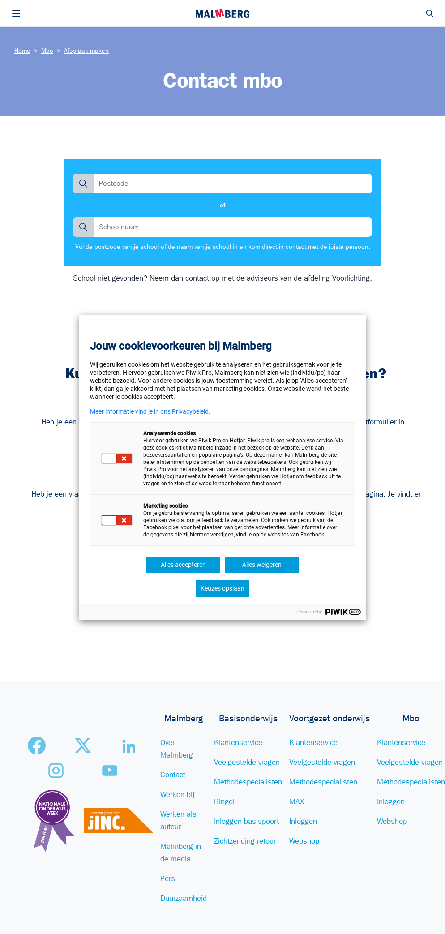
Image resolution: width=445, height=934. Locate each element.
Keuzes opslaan (222, 588)
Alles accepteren (183, 564)
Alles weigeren (262, 564)
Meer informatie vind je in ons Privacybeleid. (150, 411)
